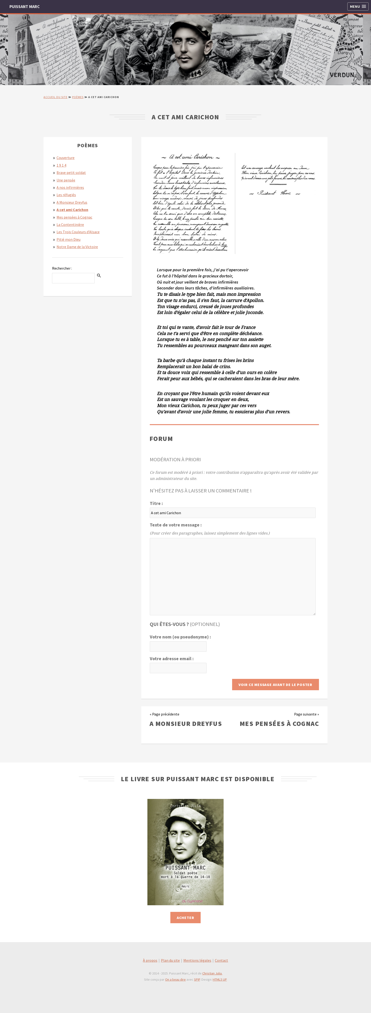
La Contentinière (70, 224)
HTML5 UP (220, 979)
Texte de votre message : (176, 525)
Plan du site (170, 960)
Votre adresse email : (172, 658)
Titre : (156, 503)
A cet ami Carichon (72, 209)
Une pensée (66, 180)
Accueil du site (55, 97)
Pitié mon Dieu (68, 239)
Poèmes (78, 97)
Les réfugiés (66, 194)
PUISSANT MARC (24, 6)
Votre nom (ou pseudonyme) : (180, 637)
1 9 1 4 (61, 165)
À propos (150, 960)
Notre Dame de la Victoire (77, 246)
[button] (358, 6)
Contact (221, 960)
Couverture (66, 157)
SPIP (197, 979)
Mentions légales (197, 960)
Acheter (185, 917)
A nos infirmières (70, 187)
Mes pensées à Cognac (74, 217)
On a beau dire (175, 979)
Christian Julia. (212, 973)
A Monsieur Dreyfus (72, 202)
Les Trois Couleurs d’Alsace (78, 231)
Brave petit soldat (71, 172)
